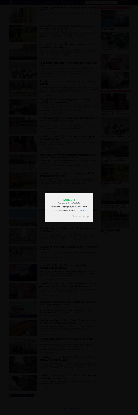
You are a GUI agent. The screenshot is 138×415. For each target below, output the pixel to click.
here (83, 210)
